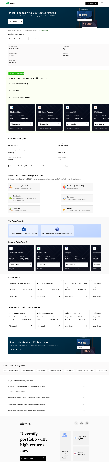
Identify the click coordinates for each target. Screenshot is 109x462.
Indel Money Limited (29, 30)
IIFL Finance (99, 112)
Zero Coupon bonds (11, 370)
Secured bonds (103, 370)
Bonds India (17, 30)
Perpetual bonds (55, 370)
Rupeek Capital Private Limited (21, 283)
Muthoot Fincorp (17, 112)
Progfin (68, 253)
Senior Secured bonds (85, 370)
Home (10, 30)
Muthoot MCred (72, 112)
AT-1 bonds (69, 370)
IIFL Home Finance (45, 112)
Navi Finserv (42, 253)
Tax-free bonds (27, 370)
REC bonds (41, 370)
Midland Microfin (16, 253)
